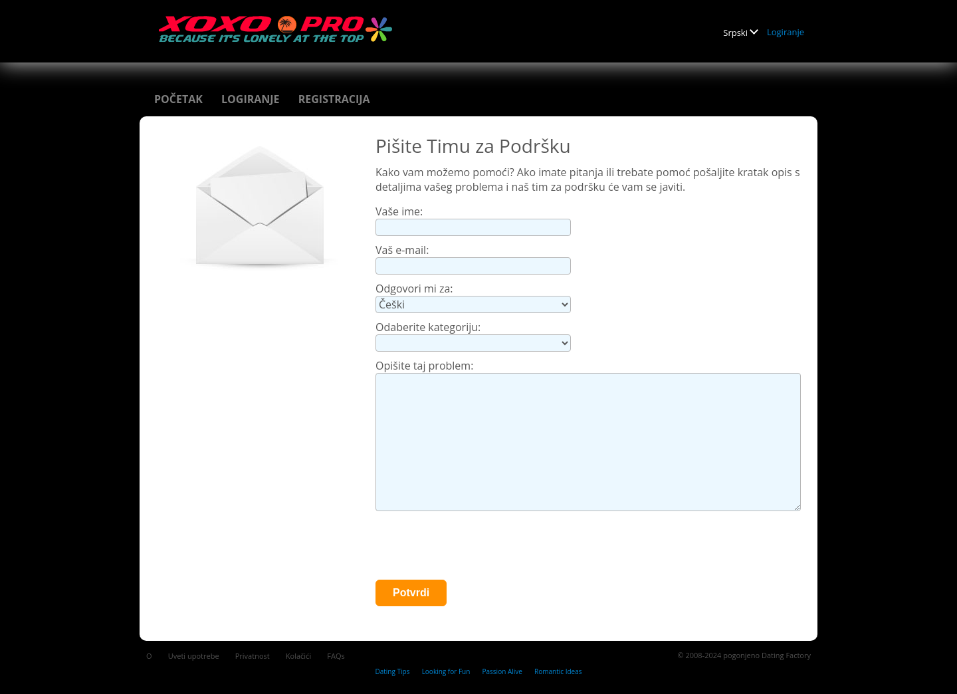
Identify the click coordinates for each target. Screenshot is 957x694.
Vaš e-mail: (402, 250)
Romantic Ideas (558, 671)
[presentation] (476, 547)
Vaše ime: (399, 211)
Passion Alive (502, 671)
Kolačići (298, 656)
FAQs (335, 656)
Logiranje (785, 32)
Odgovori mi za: (414, 288)
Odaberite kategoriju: (427, 327)
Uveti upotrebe (193, 656)
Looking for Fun (446, 671)
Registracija (334, 99)
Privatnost (252, 656)
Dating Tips (392, 671)
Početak (178, 99)
